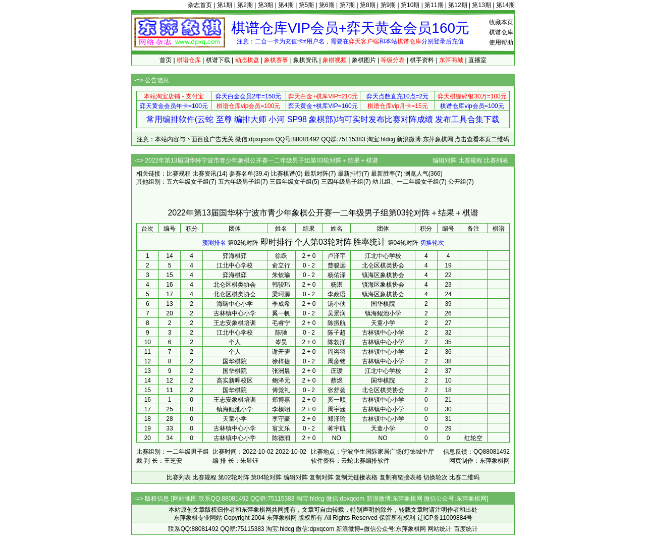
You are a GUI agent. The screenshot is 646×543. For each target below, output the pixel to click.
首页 (165, 60)
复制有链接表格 (401, 477)
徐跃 (281, 255)
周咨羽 (337, 351)
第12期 (457, 5)
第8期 (367, 5)
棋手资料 (422, 60)
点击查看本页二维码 (482, 139)
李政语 (337, 294)
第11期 (433, 5)
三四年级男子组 (342, 181)
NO (336, 438)
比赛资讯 (204, 173)
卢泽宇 (337, 255)
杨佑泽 (337, 275)
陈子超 (337, 332)
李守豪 (281, 418)
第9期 (388, 5)
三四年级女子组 (291, 181)
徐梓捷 (281, 361)
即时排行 (276, 242)
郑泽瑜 (337, 418)
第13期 (481, 5)
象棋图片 (364, 60)
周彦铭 (337, 361)
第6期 (327, 5)
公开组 (457, 181)
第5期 (306, 5)
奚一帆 (281, 313)
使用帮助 (501, 42)
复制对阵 (321, 477)
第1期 (225, 5)
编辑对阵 (445, 160)
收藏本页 (501, 22)
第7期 (347, 5)
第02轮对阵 (243, 242)
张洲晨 (281, 370)
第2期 (245, 5)
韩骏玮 (281, 284)
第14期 (505, 5)
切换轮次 (432, 242)
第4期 (286, 5)
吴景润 (337, 313)
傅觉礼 (281, 390)
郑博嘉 (281, 399)
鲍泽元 (281, 380)
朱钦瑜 (281, 275)
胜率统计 (369, 242)
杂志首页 (200, 5)
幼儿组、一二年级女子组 (405, 181)
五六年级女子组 (188, 181)
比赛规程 (470, 160)
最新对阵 (316, 173)
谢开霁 (281, 351)
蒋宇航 (337, 428)
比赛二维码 (464, 477)
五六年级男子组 (239, 181)
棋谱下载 (218, 60)
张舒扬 (337, 390)
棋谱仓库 (501, 32)
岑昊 (281, 342)
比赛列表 (496, 160)
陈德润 (281, 438)
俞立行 (281, 265)
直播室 (477, 60)
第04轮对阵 (403, 242)
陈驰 (281, 332)
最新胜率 (383, 173)
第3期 (266, 5)
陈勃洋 (337, 342)
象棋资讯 (305, 60)
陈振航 (337, 323)
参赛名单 (241, 173)
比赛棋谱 (283, 173)
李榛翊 (281, 409)
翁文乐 (281, 428)
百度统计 (466, 528)
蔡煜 (337, 380)
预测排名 (214, 242)
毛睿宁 (281, 323)
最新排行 (350, 173)
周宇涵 (337, 409)
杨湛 (337, 284)
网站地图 (185, 498)
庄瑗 (337, 370)
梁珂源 (281, 294)
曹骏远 (337, 265)
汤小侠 (337, 303)
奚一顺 (337, 399)
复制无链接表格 (356, 477)
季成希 (281, 303)
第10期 (410, 5)
